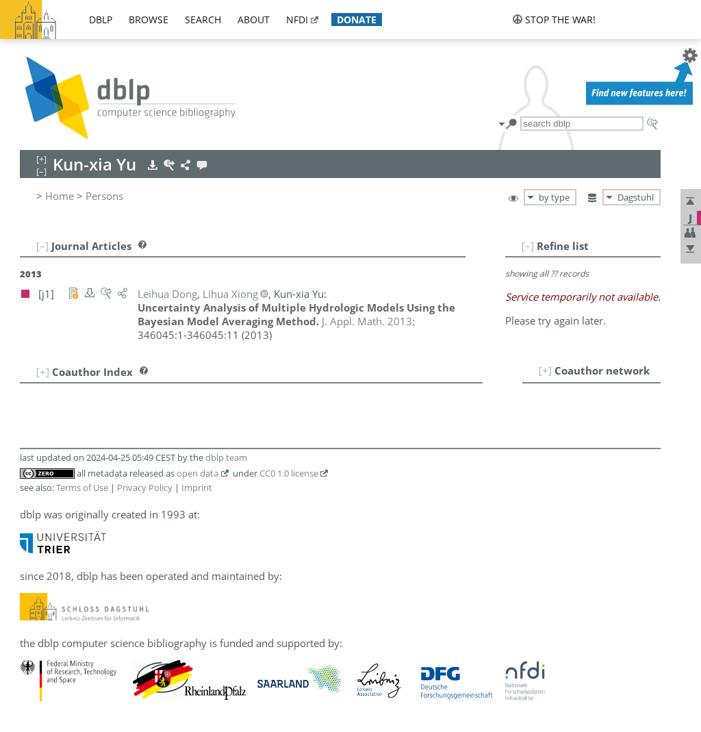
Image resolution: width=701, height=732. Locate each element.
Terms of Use (82, 487)
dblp (100, 19)
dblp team (226, 457)
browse (148, 19)
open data (197, 473)
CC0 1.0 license (288, 473)
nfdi (297, 19)
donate (357, 19)
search (203, 19)
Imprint (196, 487)
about (254, 19)
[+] (545, 370)
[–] (528, 246)
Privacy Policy (145, 487)
